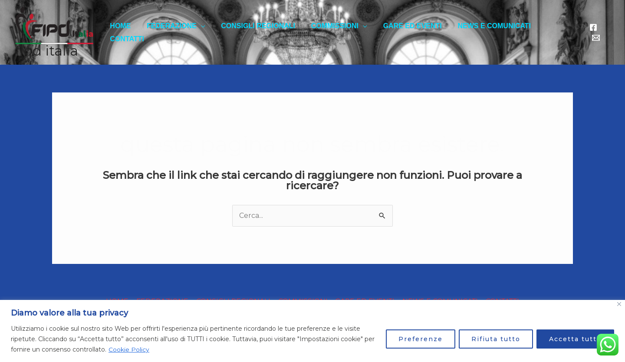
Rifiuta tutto (495, 339)
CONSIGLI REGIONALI (259, 32)
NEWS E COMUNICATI (489, 32)
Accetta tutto (575, 339)
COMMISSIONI (333, 32)
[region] (312, 331)
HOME (125, 32)
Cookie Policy (129, 349)
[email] (606, 32)
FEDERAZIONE (174, 32)
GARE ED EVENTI (409, 32)
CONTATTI (556, 32)
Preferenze (420, 339)
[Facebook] (593, 32)
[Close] (619, 304)
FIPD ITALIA (46, 51)
